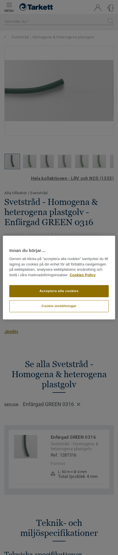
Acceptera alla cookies (59, 291)
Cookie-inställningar (59, 306)
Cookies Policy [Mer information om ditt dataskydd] (83, 275)
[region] (59, 277)
